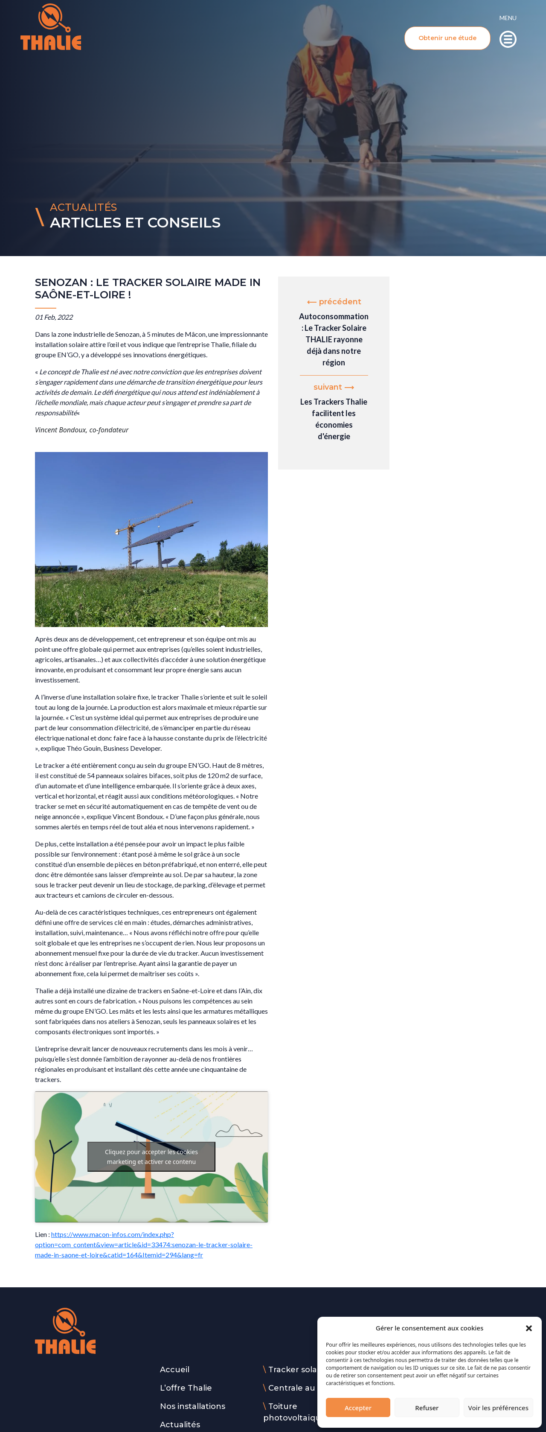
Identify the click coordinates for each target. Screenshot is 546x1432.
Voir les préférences (498, 1407)
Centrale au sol (298, 1388)
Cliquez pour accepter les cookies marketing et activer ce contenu (151, 1157)
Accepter (358, 1407)
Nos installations (192, 1406)
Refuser (427, 1407)
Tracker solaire (297, 1369)
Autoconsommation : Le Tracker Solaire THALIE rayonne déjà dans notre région (334, 339)
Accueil (174, 1369)
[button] (529, 1328)
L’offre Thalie (186, 1388)
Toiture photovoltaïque (294, 1412)
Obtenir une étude (447, 38)
